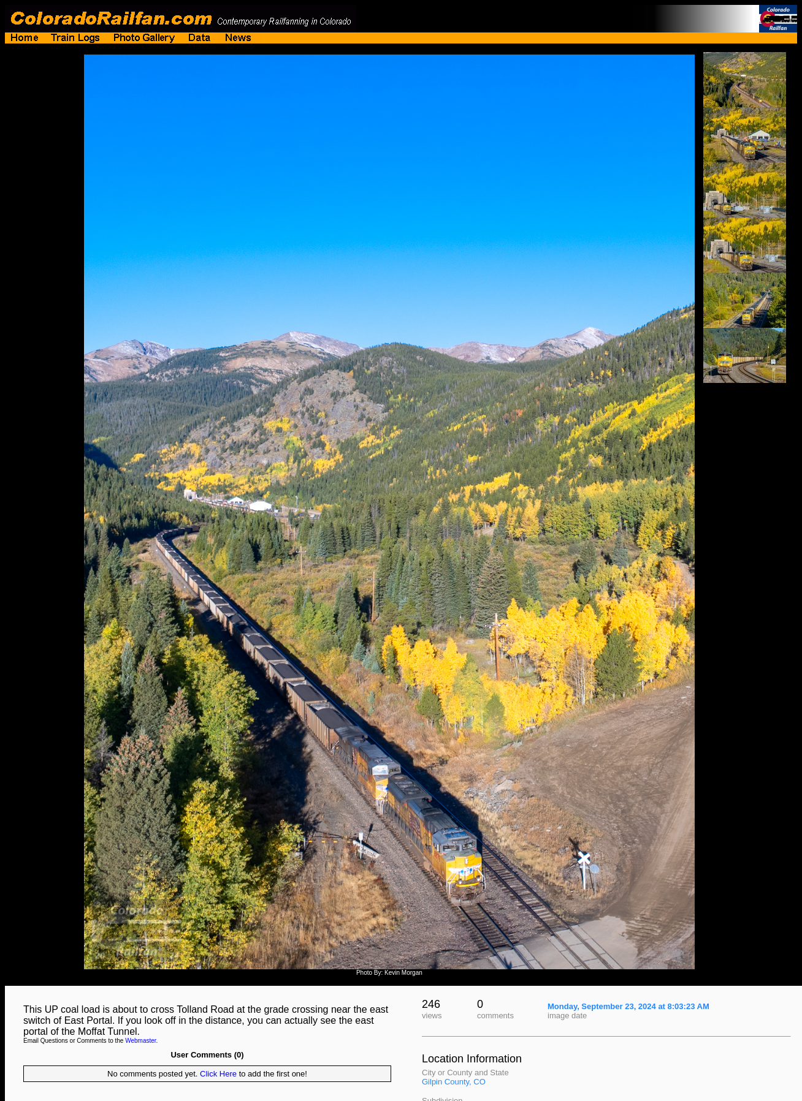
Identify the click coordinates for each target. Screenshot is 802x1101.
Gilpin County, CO (454, 1081)
